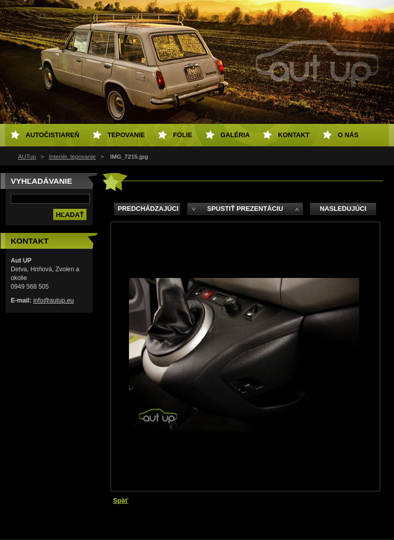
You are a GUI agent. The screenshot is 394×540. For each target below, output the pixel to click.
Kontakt (294, 135)
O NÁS (348, 135)
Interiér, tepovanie (72, 157)
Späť (120, 500)
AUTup (27, 157)
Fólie (182, 135)
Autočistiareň (52, 135)
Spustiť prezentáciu (245, 208)
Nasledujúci (343, 208)
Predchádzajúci (148, 208)
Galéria (235, 135)
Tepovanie (126, 135)
